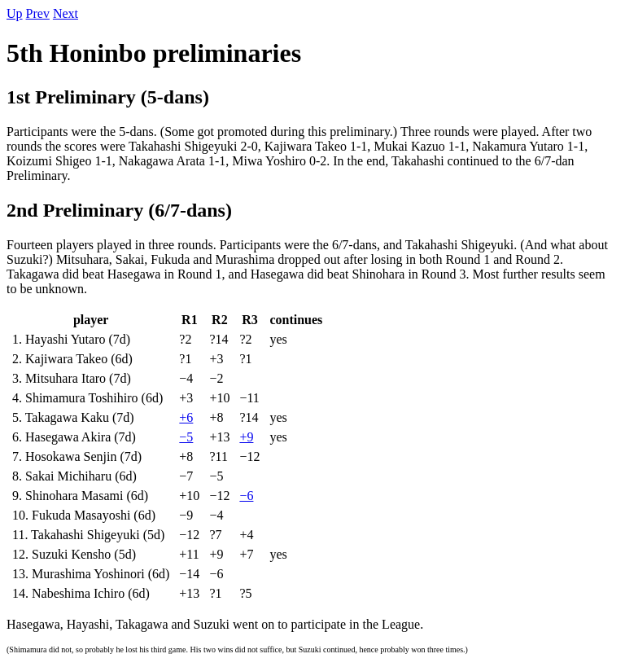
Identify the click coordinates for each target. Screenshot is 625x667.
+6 (186, 417)
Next (65, 13)
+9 (246, 437)
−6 (246, 495)
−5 (186, 437)
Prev (38, 13)
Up (15, 13)
